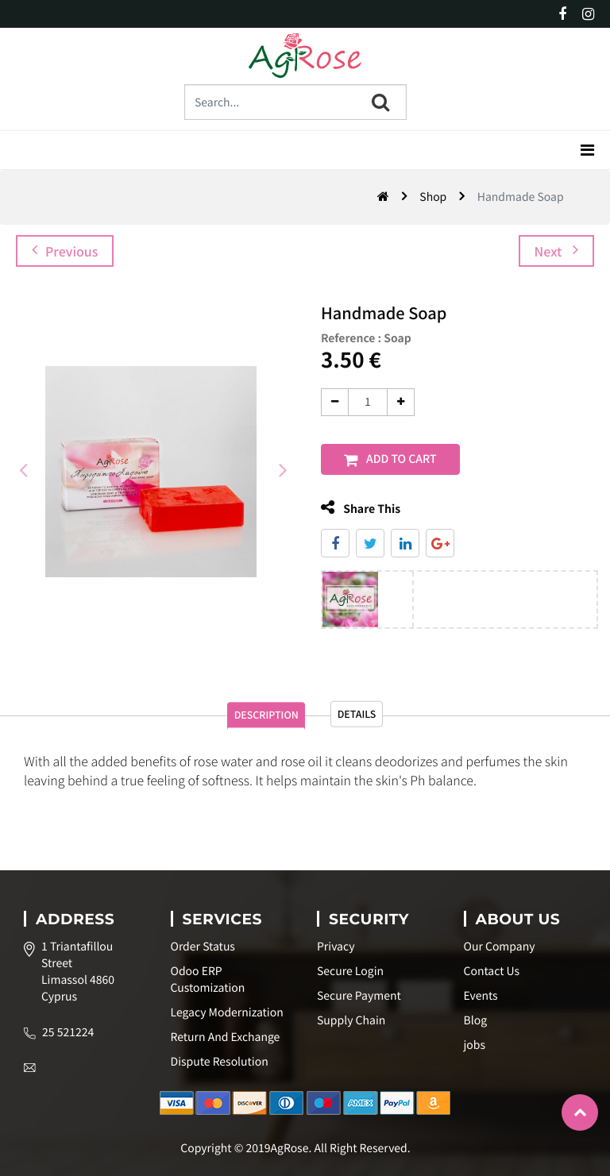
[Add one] (401, 402)
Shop (432, 197)
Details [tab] (376, 724)
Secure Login (350, 971)
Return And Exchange (225, 1037)
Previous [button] (65, 250)
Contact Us (492, 971)
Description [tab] (250, 725)
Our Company (499, 946)
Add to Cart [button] (401, 459)
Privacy (335, 946)
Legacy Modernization (227, 1012)
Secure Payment (359, 996)
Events (481, 996)
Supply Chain (351, 1020)
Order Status (203, 946)
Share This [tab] (360, 507)
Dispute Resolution (219, 1062)
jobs (474, 1045)
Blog (476, 1020)
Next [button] (556, 250)
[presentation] (24, 468)
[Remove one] (335, 402)
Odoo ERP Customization (208, 979)
